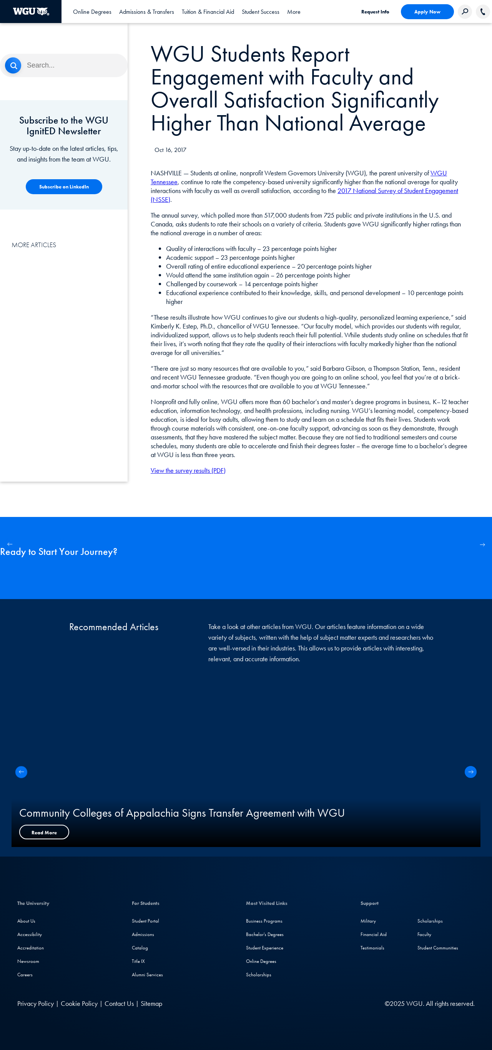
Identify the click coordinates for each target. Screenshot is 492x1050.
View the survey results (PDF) (188, 470)
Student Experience (264, 947)
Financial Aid (374, 934)
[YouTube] (336, 1003)
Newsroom (28, 961)
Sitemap (151, 1003)
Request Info (375, 11)
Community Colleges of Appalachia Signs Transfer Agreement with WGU (182, 813)
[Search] (64, 65)
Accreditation (30, 947)
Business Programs (264, 921)
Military (368, 921)
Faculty (424, 934)
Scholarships (258, 974)
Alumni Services (147, 974)
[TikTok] (351, 1003)
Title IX (138, 961)
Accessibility (29, 934)
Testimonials (372, 947)
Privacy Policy (35, 1003)
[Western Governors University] (31, 11)
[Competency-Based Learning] (64, 186)
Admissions (143, 934)
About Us (26, 921)
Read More (44, 832)
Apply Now (427, 11)
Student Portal (145, 921)
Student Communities (437, 947)
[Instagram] (320, 1003)
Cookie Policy (79, 1003)
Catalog (140, 947)
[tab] (92, 11)
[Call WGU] (483, 12)
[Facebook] (304, 1003)
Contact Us (119, 1003)
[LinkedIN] (290, 1003)
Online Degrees (261, 961)
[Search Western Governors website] (465, 12)
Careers (25, 974)
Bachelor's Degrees (265, 934)
